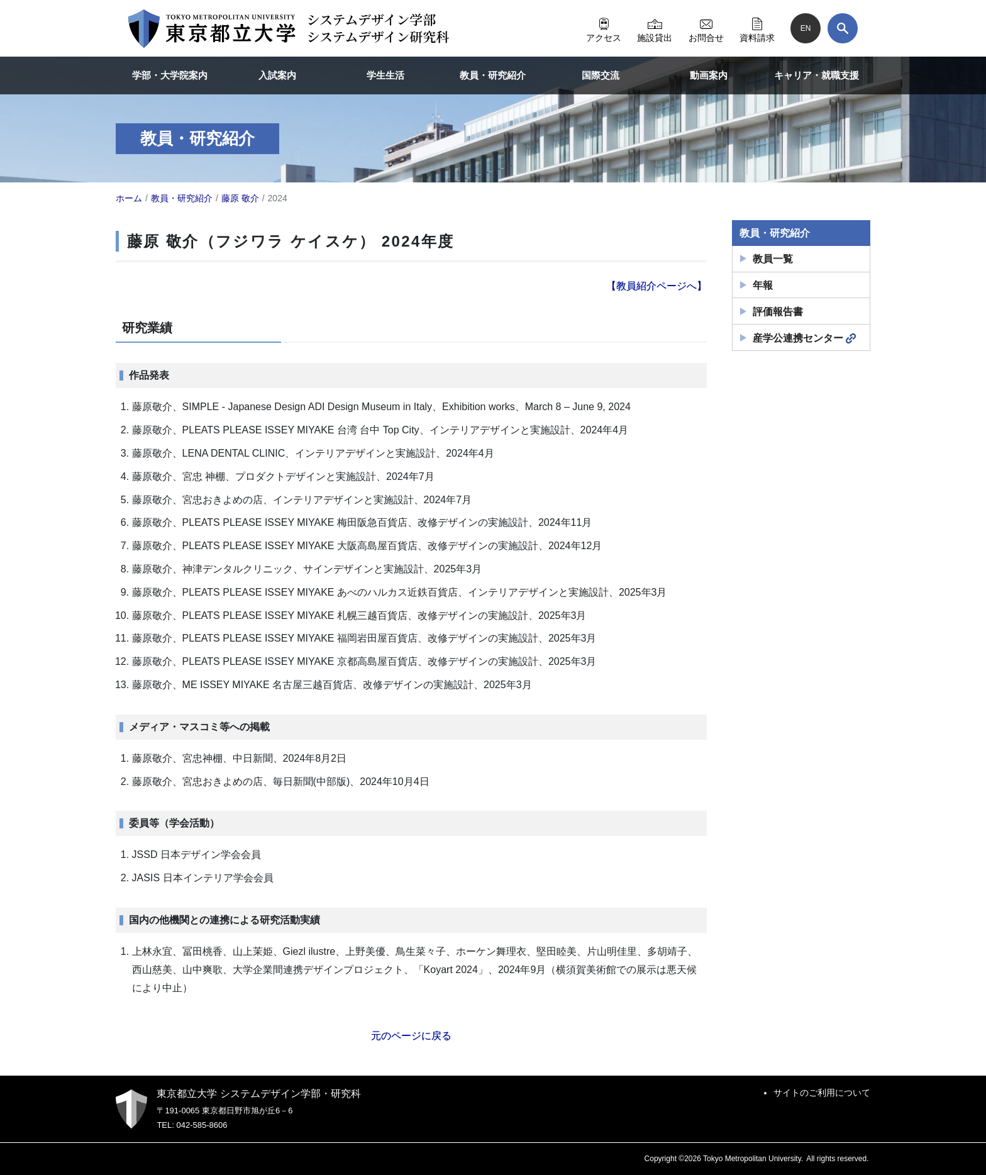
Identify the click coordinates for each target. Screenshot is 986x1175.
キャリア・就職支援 (816, 75)
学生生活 (385, 75)
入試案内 (277, 75)
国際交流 (600, 75)
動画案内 (709, 75)
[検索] (843, 28)
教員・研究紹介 (493, 75)
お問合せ (706, 28)
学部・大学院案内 (170, 75)
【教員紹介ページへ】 (656, 286)
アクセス (603, 28)
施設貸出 (654, 28)
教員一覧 (773, 258)
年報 (763, 285)
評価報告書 (778, 311)
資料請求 (757, 28)
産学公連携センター (804, 338)
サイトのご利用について (821, 1093)
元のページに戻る (411, 1035)
